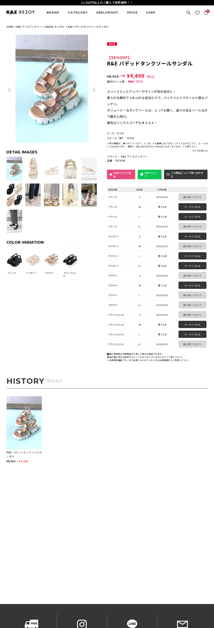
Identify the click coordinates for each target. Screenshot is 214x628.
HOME (9, 26)
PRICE (132, 12)
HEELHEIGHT (107, 12)
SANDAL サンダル (54, 26)
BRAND (53, 12)
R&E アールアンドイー (29, 26)
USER (150, 12)
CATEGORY (78, 12)
